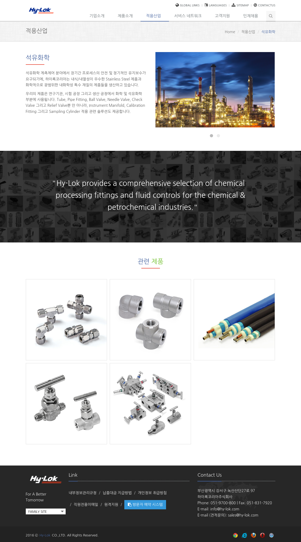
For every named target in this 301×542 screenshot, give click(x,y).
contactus (266, 5)
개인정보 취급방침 (152, 493)
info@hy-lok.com (224, 509)
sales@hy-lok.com (243, 515)
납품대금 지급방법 (117, 493)
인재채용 (250, 16)
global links (190, 5)
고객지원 (222, 16)
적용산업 (153, 16)
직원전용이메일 (86, 504)
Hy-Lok (44, 535)
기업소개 (97, 16)
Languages (218, 5)
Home (230, 32)
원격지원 (111, 504)
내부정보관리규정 (82, 493)
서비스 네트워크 (188, 16)
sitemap (242, 5)
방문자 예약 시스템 (145, 504)
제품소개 (125, 16)
